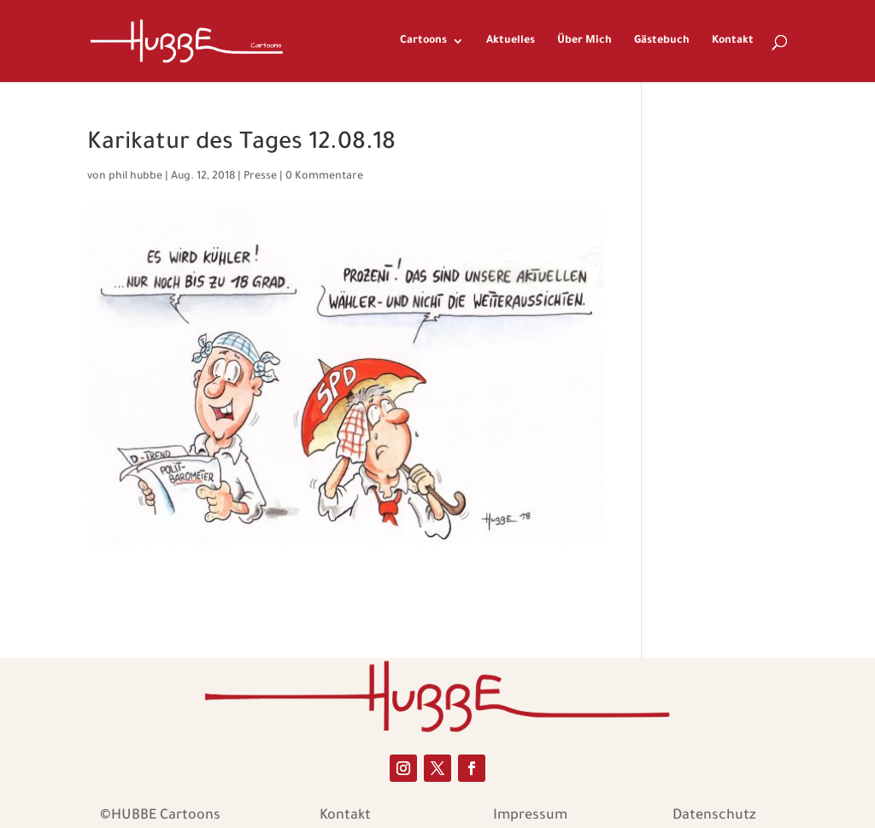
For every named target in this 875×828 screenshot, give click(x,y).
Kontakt (733, 41)
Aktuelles (510, 41)
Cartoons (423, 41)
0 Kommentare (324, 177)
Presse (260, 177)
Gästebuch (662, 41)
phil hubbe (135, 177)
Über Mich (584, 41)
